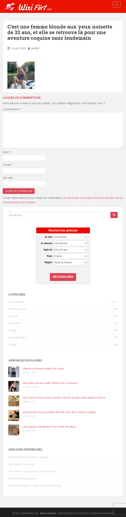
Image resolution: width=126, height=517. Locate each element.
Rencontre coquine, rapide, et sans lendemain (35, 485)
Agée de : (48, 249)
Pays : (50, 256)
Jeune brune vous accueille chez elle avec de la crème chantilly (59, 412)
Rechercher (63, 276)
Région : (49, 262)
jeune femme (16, 302)
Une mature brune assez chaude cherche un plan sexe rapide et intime (64, 397)
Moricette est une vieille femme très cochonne (50, 383)
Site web (8, 177)
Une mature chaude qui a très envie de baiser (49, 426)
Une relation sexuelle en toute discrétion (32, 471)
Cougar (12, 330)
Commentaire (12, 109)
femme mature (17, 309)
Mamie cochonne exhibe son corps (43, 368)
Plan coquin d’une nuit (21, 464)
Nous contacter (48, 513)
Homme (13, 316)
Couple (12, 344)
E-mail (7, 164)
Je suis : (49, 237)
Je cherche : (47, 243)
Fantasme (14, 323)
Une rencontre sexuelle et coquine (28, 457)
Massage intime (17, 337)
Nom (7, 152)
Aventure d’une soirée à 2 (23, 478)
